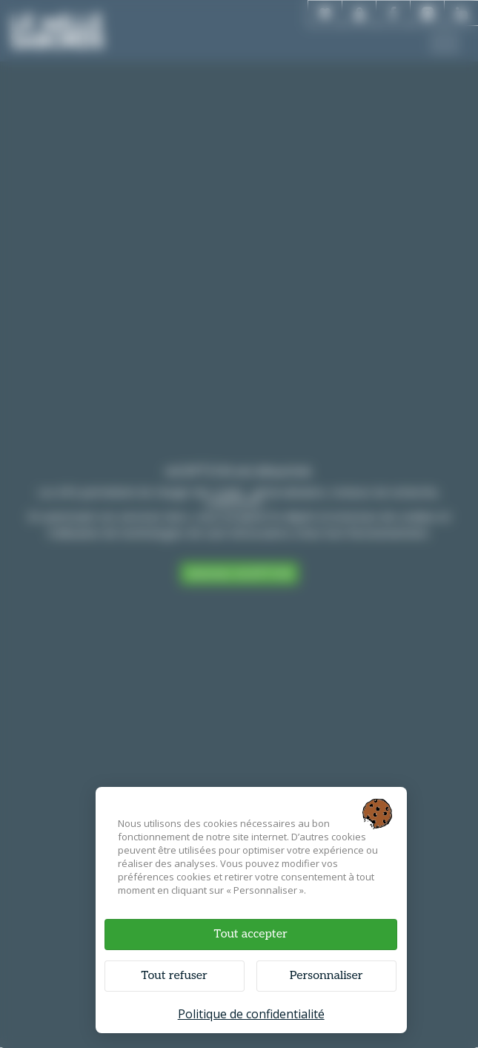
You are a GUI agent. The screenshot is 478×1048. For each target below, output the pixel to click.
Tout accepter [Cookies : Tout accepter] (251, 934)
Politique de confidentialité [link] (251, 1014)
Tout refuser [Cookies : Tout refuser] (174, 976)
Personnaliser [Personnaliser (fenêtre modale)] (326, 976)
